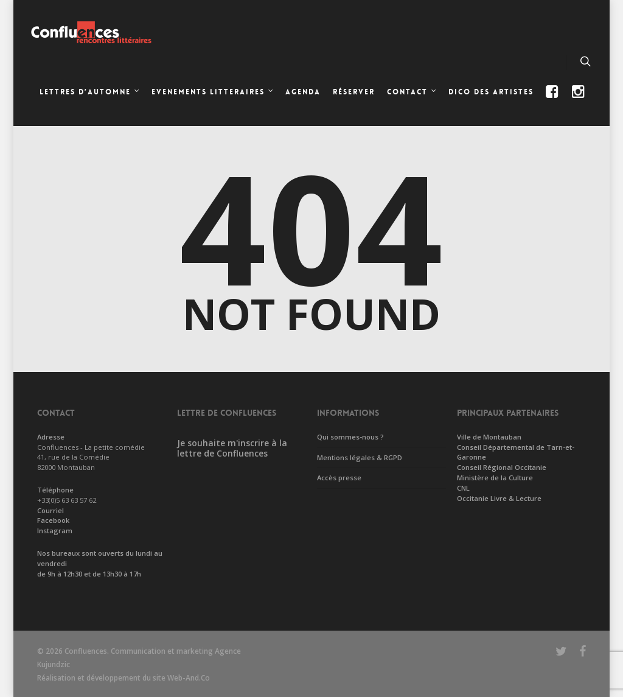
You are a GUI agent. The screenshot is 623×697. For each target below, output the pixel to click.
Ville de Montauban (489, 436)
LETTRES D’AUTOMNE (90, 93)
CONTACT (412, 93)
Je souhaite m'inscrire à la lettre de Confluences (232, 448)
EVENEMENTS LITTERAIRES (212, 93)
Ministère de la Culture (495, 477)
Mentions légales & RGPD (359, 457)
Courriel (50, 510)
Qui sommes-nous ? (350, 436)
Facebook (53, 520)
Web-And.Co (188, 678)
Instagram (54, 530)
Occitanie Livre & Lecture (499, 498)
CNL (463, 487)
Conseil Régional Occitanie (501, 467)
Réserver (354, 92)
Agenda (303, 92)
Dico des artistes (491, 92)
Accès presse (339, 477)
